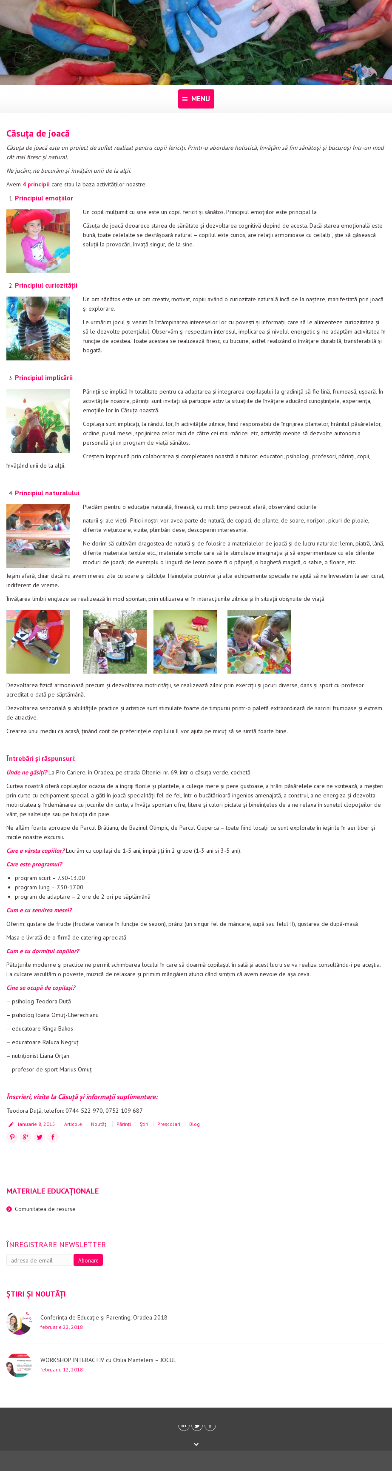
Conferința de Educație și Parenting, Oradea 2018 (104, 1317)
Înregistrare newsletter (56, 1244)
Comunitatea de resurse (45, 1209)
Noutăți (99, 1124)
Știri (144, 1124)
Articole (73, 1124)
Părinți (123, 1124)
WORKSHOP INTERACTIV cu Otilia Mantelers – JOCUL (108, 1360)
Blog (194, 1124)
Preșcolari (168, 1124)
